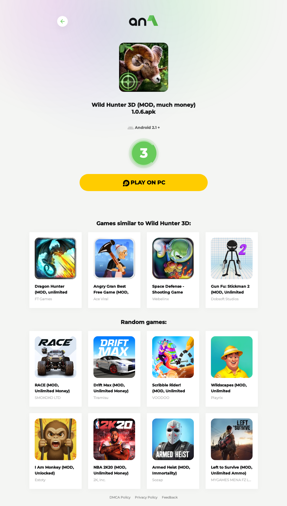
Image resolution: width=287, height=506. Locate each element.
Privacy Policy (146, 497)
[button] (144, 182)
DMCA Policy (120, 497)
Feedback (170, 497)
